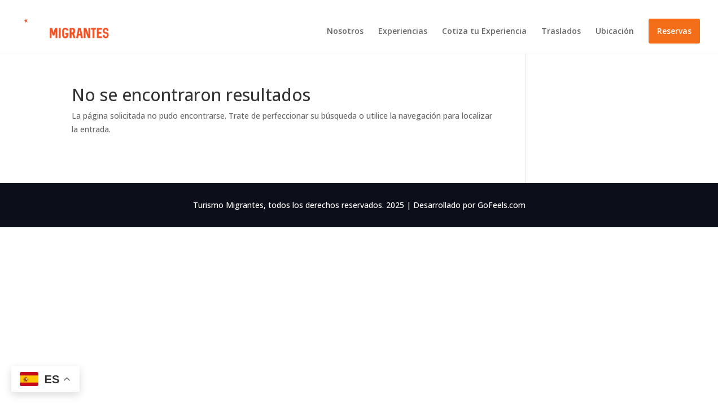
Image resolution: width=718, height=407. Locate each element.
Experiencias (402, 31)
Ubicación (615, 31)
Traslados (561, 31)
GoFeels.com (502, 205)
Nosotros (345, 31)
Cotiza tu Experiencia (484, 31)
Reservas (674, 30)
